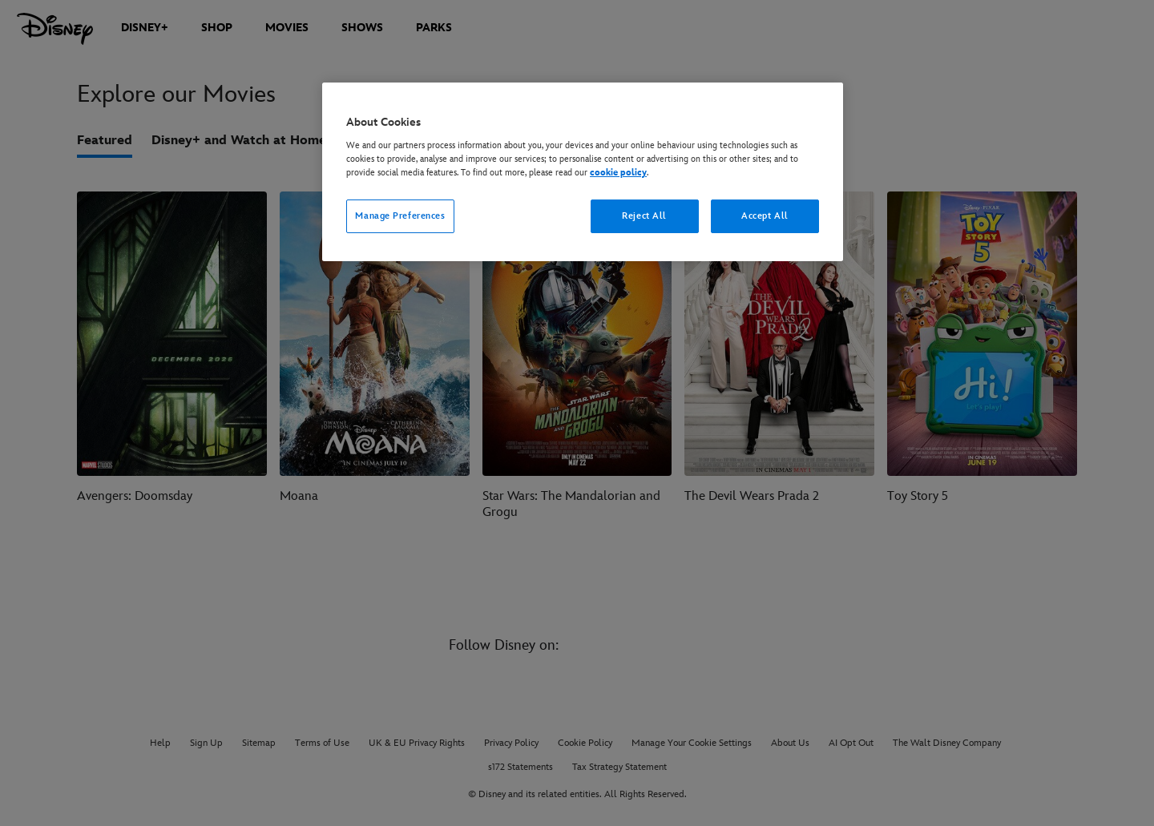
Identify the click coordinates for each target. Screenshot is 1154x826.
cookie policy (618, 172)
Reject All (644, 216)
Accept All (765, 216)
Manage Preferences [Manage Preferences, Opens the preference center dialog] (400, 216)
